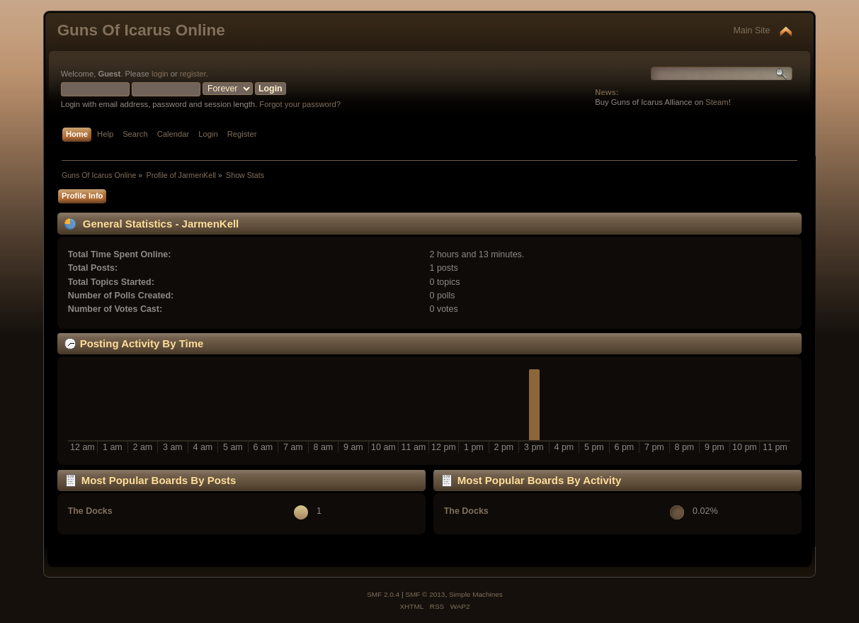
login (160, 73)
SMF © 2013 (425, 594)
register (193, 73)
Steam (716, 102)
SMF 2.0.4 (383, 594)
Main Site (751, 30)
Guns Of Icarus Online (141, 30)
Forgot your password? (300, 104)
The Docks (90, 511)
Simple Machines (476, 594)
